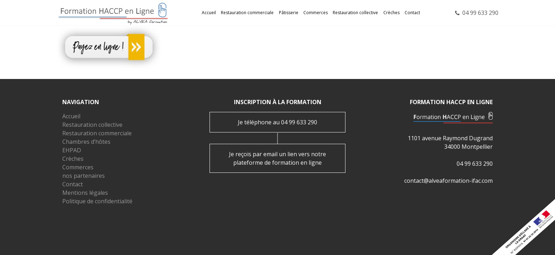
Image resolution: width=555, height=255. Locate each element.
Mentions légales (85, 193)
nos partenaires (83, 176)
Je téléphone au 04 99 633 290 (277, 122)
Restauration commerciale (247, 13)
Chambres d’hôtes (86, 142)
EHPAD (71, 150)
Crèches (391, 13)
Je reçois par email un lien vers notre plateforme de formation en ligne (277, 158)
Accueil (209, 13)
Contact (412, 13)
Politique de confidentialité (97, 201)
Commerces (315, 13)
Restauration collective (355, 13)
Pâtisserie (288, 13)
